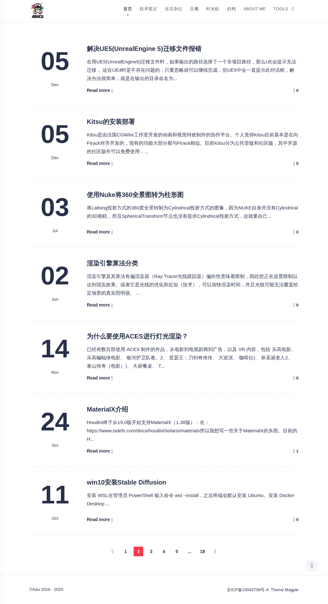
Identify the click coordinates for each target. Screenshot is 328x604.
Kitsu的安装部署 (111, 121)
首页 (127, 9)
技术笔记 (148, 9)
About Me (254, 9)
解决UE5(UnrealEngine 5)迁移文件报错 (144, 48)
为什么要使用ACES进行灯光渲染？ (137, 336)
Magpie (292, 589)
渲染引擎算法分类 (112, 263)
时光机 (212, 9)
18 (202, 551)
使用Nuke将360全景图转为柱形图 (135, 194)
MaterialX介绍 (107, 409)
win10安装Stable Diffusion (126, 482)
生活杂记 (173, 9)
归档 (231, 9)
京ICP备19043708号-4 (247, 589)
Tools (281, 9)
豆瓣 (194, 9)
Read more (98, 90)
